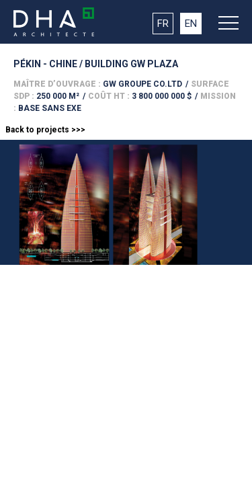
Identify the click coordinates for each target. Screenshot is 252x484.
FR (163, 23)
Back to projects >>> (45, 129)
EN (191, 23)
